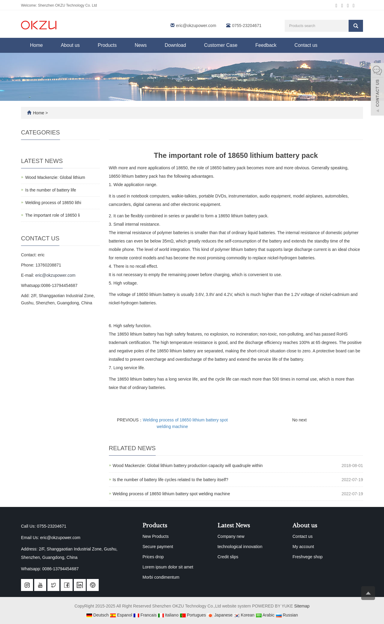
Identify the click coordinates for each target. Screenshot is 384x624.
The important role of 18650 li (52, 215)
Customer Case (220, 45)
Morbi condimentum (160, 577)
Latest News (234, 525)
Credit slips (228, 556)
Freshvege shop (307, 556)
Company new (231, 536)
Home (36, 45)
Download (175, 45)
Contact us (306, 45)
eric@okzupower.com (196, 25)
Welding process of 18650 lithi (53, 202)
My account (303, 546)
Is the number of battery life (50, 190)
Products (107, 45)
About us (70, 45)
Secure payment (157, 546)
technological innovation (240, 546)
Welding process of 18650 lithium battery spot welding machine (171, 493)
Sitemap (301, 606)
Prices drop (153, 556)
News (141, 45)
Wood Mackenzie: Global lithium (55, 177)
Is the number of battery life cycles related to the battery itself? (170, 479)
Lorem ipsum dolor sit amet (167, 567)
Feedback (265, 45)
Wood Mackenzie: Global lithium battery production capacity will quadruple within (188, 465)
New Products (155, 536)
